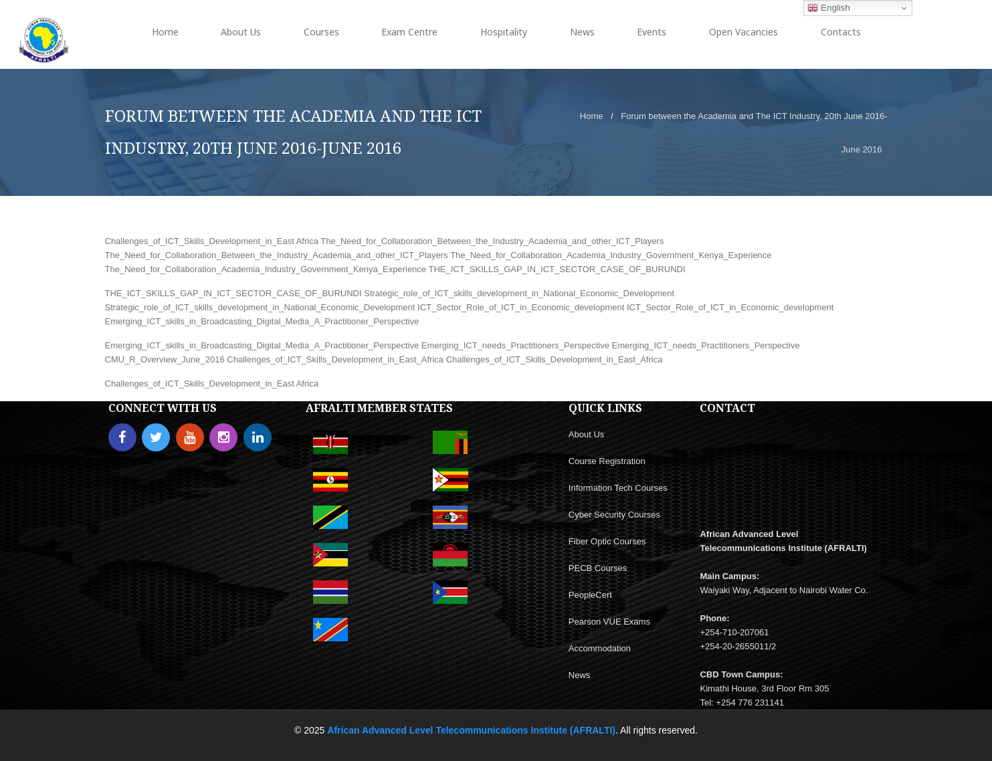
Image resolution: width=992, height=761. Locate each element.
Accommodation (600, 648)
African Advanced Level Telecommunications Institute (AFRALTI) (471, 730)
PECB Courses (598, 568)
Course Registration (607, 461)
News (580, 675)
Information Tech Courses (618, 488)
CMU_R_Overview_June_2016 (165, 359)
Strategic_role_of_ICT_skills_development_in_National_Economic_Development (519, 293)
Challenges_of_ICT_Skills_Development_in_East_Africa (335, 359)
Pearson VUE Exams (609, 622)
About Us (586, 434)
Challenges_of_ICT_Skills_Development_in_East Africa (211, 241)
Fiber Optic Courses (607, 541)
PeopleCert (590, 595)
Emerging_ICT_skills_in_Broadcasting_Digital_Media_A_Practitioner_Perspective (262, 321)
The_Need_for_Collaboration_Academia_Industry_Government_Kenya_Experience (611, 255)
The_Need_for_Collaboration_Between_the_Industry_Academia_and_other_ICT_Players (492, 241)
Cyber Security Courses (614, 515)
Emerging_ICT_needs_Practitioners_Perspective (515, 345)
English (828, 8)
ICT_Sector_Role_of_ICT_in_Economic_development (520, 307)
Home (591, 116)
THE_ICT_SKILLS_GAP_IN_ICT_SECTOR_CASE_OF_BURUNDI (556, 269)
